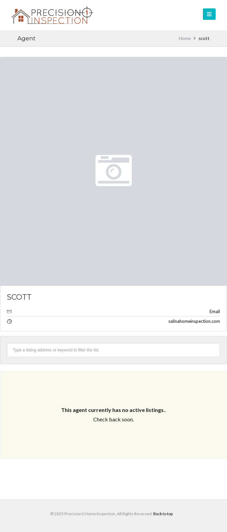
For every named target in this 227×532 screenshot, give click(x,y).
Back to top (163, 513)
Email (215, 311)
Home (185, 38)
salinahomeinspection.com (194, 321)
